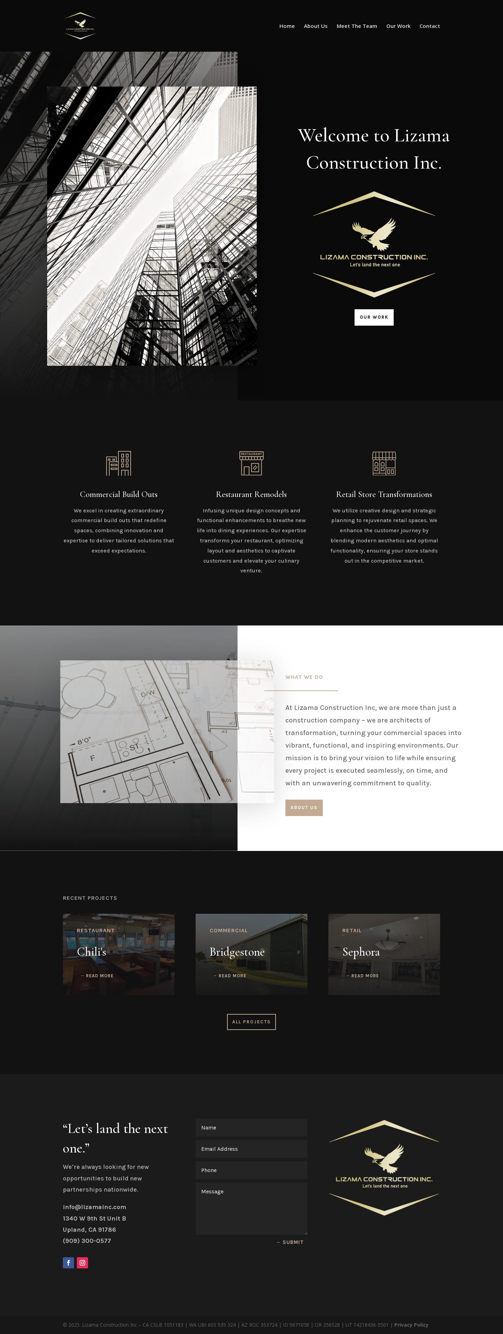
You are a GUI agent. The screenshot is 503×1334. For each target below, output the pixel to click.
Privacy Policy (411, 1324)
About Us (316, 26)
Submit (293, 1242)
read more (100, 975)
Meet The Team (357, 26)
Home (287, 26)
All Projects (251, 1021)
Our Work (398, 26)
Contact (430, 26)
